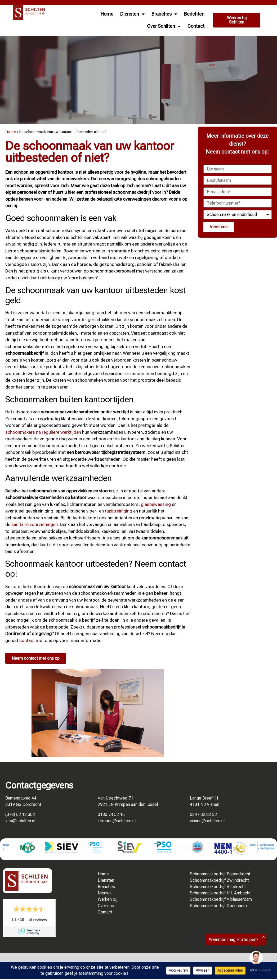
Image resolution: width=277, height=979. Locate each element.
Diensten (132, 14)
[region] (211, 951)
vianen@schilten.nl (207, 820)
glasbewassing (156, 504)
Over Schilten (164, 26)
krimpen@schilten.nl (117, 820)
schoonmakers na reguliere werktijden (43, 432)
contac (26, 640)
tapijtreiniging (118, 511)
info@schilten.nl (20, 820)
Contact (195, 26)
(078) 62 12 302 (20, 814)
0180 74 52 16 (111, 814)
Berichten (194, 14)
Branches (164, 14)
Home (107, 14)
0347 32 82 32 (203, 814)
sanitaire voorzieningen (34, 524)
